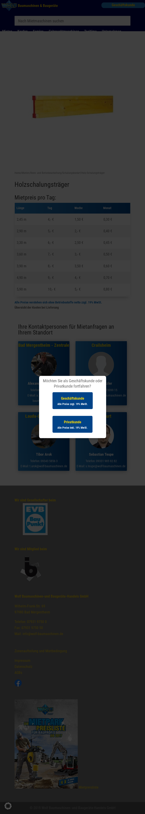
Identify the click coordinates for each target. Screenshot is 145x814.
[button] (8, 806)
